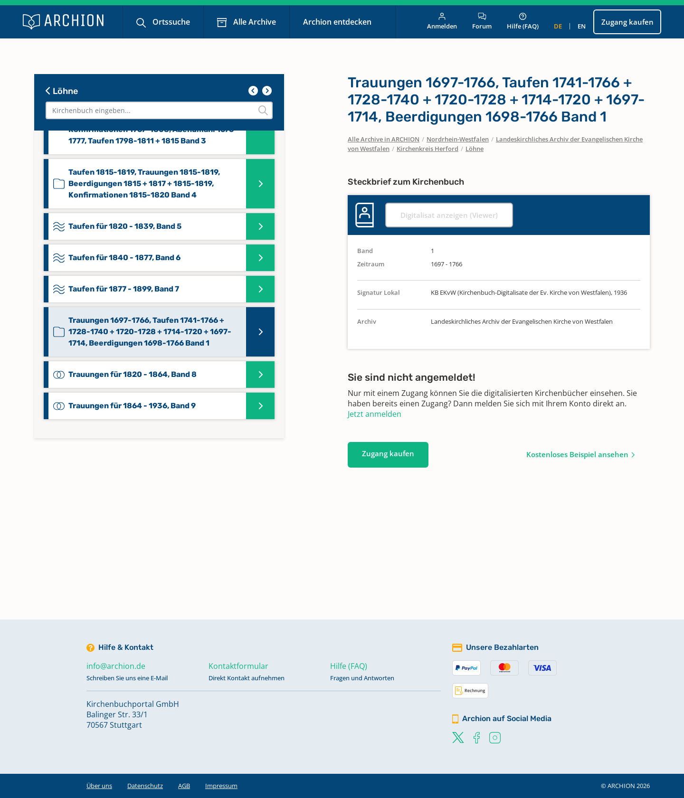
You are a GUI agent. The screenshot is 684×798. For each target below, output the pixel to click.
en (582, 26)
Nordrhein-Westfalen (458, 139)
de (558, 26)
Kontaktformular (238, 666)
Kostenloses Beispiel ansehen (577, 454)
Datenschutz (145, 785)
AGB (184, 785)
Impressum (221, 785)
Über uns (99, 785)
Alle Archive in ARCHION (383, 139)
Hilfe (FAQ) (523, 21)
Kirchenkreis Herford (427, 148)
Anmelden (442, 21)
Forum (482, 21)
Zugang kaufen (627, 22)
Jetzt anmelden (374, 414)
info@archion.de (115, 666)
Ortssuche (170, 22)
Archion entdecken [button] (338, 22)
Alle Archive (253, 22)
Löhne (62, 91)
